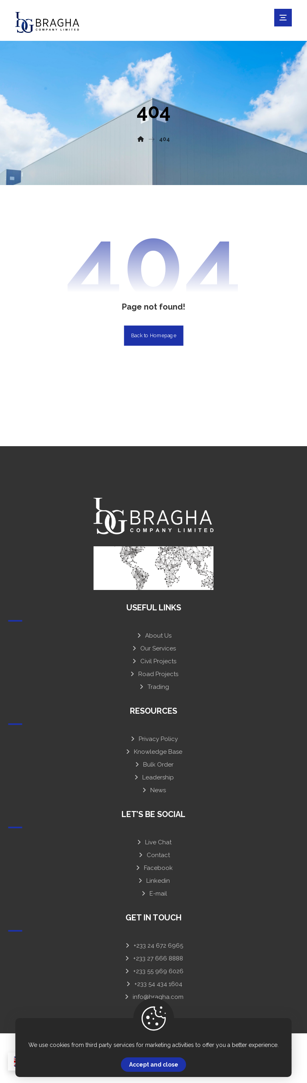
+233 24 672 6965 (153, 945)
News (153, 790)
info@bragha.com (153, 996)
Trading (153, 686)
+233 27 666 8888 (153, 958)
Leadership (153, 777)
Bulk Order (153, 764)
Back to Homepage (153, 335)
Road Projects (153, 674)
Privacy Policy (154, 739)
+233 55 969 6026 (153, 971)
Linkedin (153, 880)
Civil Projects (153, 661)
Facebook (154, 868)
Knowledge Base (153, 751)
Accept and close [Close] (153, 1064)
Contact (154, 855)
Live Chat (153, 842)
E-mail (153, 893)
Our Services (153, 648)
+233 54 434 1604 (153, 984)
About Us (153, 635)
